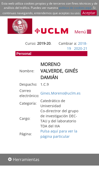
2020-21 (80, 48)
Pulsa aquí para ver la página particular (58, 134)
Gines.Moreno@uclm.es (60, 93)
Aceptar (88, 12)
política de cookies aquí (75, 8)
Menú (83, 32)
